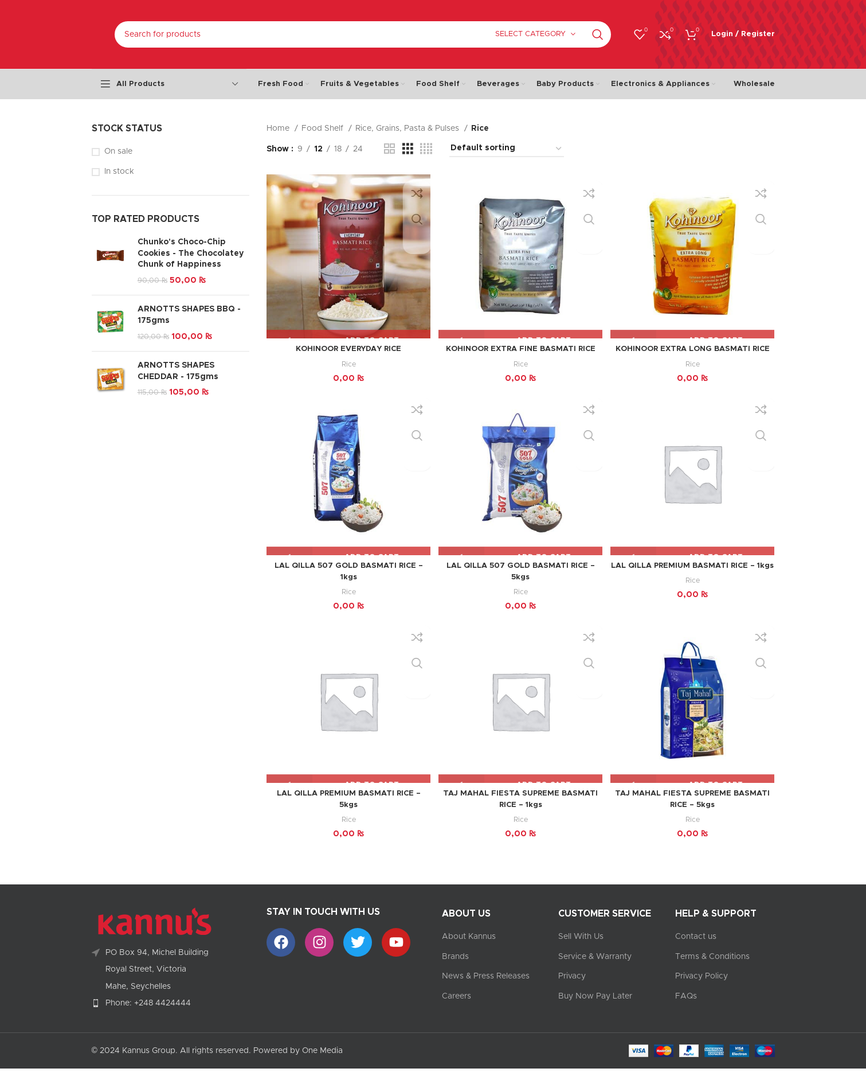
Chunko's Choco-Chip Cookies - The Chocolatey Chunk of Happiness (191, 253)
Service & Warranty (595, 968)
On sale (118, 151)
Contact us (695, 948)
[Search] (363, 34)
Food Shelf (323, 128)
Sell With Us (581, 948)
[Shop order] (506, 149)
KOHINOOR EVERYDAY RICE (347, 347)
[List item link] (171, 1014)
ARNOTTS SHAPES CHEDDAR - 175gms (178, 371)
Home (279, 128)
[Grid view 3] (407, 149)
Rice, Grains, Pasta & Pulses (408, 128)
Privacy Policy (701, 988)
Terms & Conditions (712, 968)
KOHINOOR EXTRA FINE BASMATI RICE (521, 347)
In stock (119, 171)
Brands (455, 968)
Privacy (572, 988)
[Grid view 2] (389, 149)
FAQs (686, 1008)
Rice (347, 362)
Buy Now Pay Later (595, 1008)
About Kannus (469, 948)
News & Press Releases (486, 988)
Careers (456, 1008)
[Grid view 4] (426, 149)
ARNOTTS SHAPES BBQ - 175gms (189, 315)
